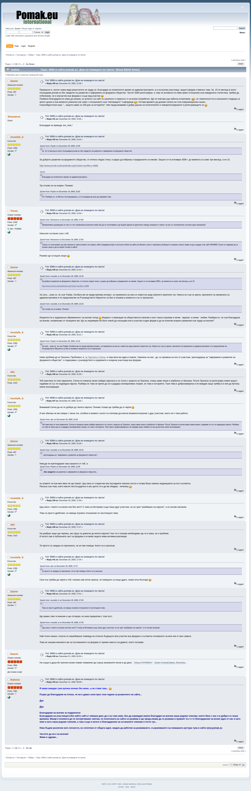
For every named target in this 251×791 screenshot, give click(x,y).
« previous (235, 60)
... (22, 64)
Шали (14, 80)
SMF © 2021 (117, 784)
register (38, 29)
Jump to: (225, 765)
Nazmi (14, 653)
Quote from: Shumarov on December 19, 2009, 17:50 (61, 220)
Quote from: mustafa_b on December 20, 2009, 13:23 (61, 276)
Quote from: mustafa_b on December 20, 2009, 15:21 (61, 450)
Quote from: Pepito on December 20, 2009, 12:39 (60, 146)
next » (243, 60)
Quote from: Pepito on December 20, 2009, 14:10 (60, 341)
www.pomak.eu (214, 728)
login (30, 29)
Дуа (42, 707)
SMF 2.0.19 (106, 784)
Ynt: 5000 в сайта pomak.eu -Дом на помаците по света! (75, 80)
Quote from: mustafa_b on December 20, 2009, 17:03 (61, 600)
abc (12, 371)
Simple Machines (129, 784)
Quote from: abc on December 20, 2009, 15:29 (59, 419)
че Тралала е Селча (95, 357)
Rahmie (15, 679)
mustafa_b (17, 136)
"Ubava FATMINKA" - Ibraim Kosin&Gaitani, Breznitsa (159, 662)
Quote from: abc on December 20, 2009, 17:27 (59, 566)
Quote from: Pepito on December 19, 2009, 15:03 (60, 192)
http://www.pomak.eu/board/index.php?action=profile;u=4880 (69, 166)
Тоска (14, 210)
